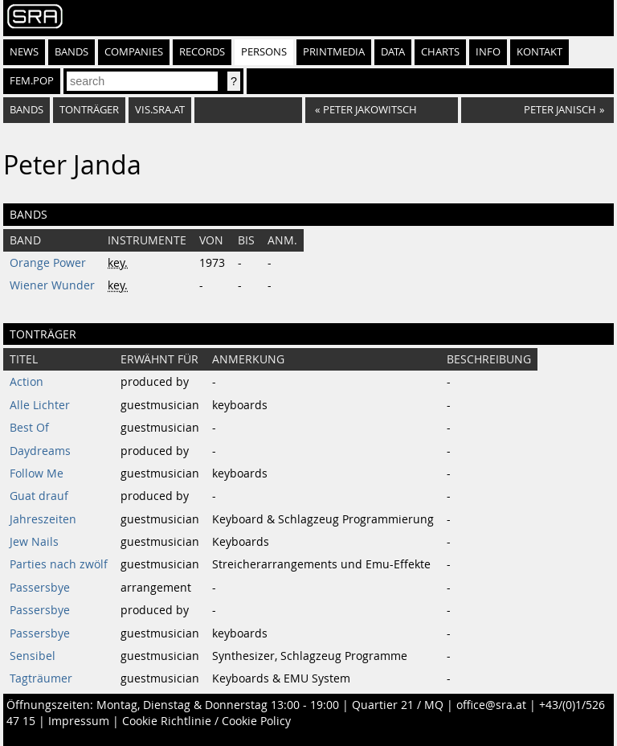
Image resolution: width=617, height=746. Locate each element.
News (24, 52)
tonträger (89, 110)
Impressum (78, 721)
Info (488, 52)
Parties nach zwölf (59, 564)
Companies (133, 52)
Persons (264, 52)
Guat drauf (39, 496)
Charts (440, 52)
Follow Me (36, 473)
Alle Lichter (40, 405)
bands (26, 110)
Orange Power (48, 263)
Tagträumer (41, 678)
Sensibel (32, 656)
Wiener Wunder (52, 285)
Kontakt (539, 52)
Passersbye (40, 587)
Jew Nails (34, 542)
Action (26, 382)
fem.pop (32, 81)
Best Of (29, 427)
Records (202, 52)
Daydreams (40, 451)
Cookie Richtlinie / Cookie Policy (206, 721)
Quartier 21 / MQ (397, 705)
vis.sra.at (160, 110)
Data (393, 52)
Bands (71, 52)
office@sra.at (491, 705)
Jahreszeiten (43, 519)
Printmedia (334, 52)
